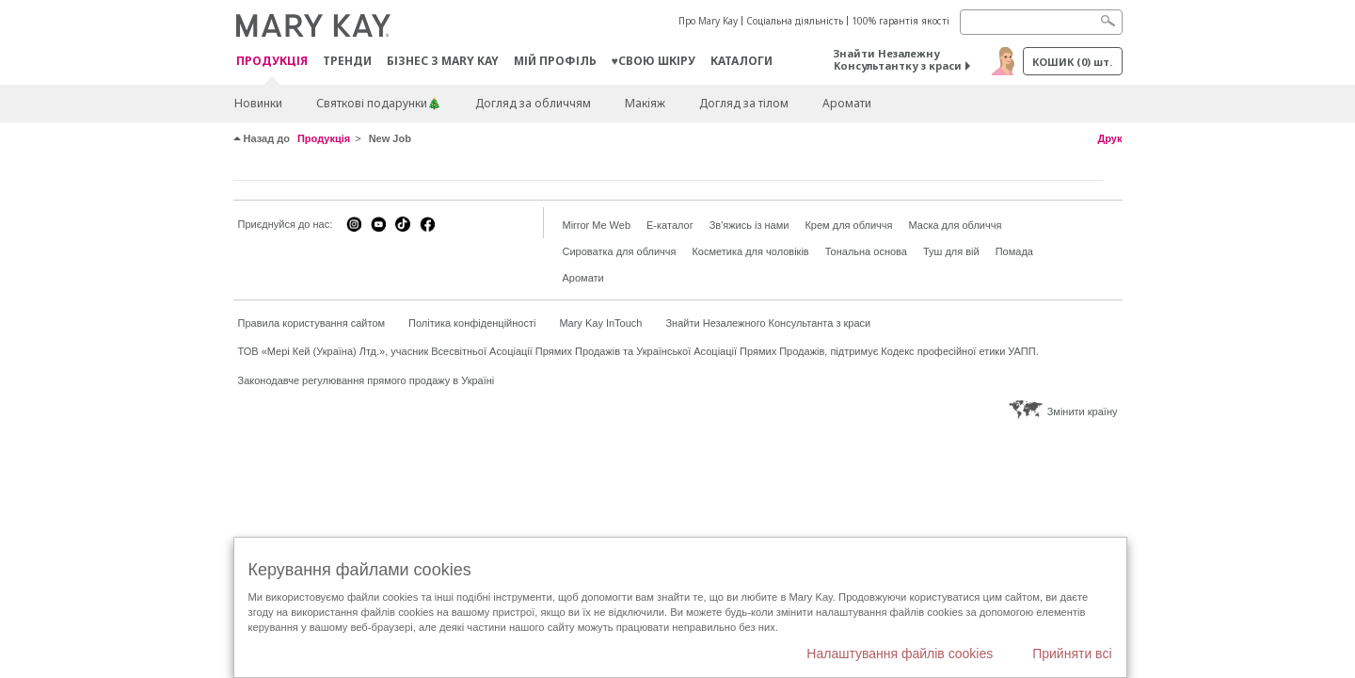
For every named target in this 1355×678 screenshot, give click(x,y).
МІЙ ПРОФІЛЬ (555, 61)
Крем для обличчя (848, 225)
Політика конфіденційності (471, 323)
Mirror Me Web (597, 225)
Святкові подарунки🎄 (378, 103)
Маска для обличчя (954, 225)
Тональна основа (866, 251)
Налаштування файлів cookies (899, 653)
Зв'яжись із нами (749, 225)
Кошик (1072, 62)
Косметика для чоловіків (750, 251)
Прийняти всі (1071, 653)
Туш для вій (951, 251)
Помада (1014, 251)
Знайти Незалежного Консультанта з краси (767, 323)
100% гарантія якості (900, 20)
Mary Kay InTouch (600, 323)
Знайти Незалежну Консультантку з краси (898, 59)
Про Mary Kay (708, 20)
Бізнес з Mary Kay (443, 61)
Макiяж (645, 103)
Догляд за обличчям (533, 103)
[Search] (1041, 22)
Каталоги (741, 61)
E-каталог (669, 225)
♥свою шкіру (653, 61)
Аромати (846, 103)
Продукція (272, 62)
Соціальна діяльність (794, 20)
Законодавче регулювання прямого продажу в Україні (366, 380)
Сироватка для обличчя (620, 251)
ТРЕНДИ (347, 61)
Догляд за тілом (744, 103)
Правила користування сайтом (312, 323)
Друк (1109, 138)
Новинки (258, 103)
